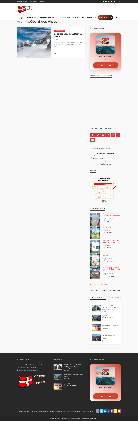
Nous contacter (33, 1)
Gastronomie (31, 17)
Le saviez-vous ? (64, 17)
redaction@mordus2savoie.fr (31, 370)
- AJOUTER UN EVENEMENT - (105, 290)
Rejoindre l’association (73, 411)
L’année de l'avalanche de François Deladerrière (111, 215)
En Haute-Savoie (98, 158)
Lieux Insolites (78, 17)
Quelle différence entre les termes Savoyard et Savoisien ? (110, 326)
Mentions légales (23, 411)
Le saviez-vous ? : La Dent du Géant (68, 35)
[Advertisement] (87, 9)
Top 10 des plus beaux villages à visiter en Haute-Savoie (109, 337)
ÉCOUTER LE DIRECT (105, 65)
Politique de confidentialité (39, 411)
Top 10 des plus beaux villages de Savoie (108, 316)
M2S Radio (90, 17)
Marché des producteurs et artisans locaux (111, 241)
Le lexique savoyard (47, 17)
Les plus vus (98, 297)
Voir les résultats (105, 164)
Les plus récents (113, 297)
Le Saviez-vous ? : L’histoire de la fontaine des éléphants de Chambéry (110, 307)
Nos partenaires (88, 411)
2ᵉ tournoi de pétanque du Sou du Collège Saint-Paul (112, 269)
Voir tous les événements (99, 284)
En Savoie (96, 156)
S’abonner (41, 1)
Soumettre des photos (57, 411)
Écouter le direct (105, 17)
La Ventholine (108, 227)
